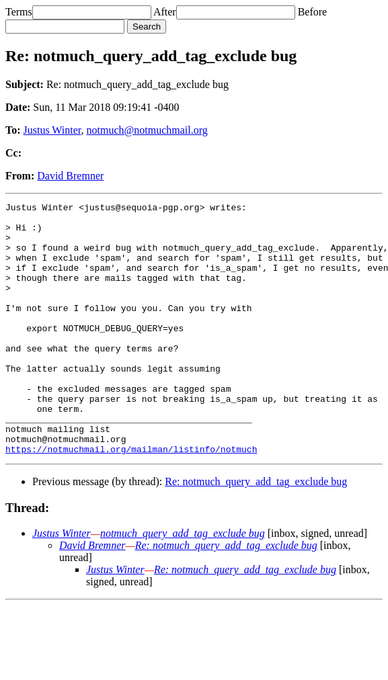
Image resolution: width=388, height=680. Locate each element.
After (164, 11)
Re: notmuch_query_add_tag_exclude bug (256, 532)
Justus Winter (52, 130)
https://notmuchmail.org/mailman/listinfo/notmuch (131, 499)
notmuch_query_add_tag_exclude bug (182, 583)
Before (312, 11)
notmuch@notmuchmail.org (147, 130)
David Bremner (70, 175)
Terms (18, 11)
